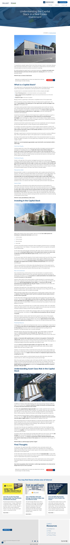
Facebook (32, 541)
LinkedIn (37, 541)
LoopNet (22, 430)
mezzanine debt (45, 453)
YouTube (35, 541)
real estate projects (32, 260)
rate (15, 119)
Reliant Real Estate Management (22, 364)
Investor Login (48, 2)
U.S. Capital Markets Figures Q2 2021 (27, 408)
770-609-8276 (62, 2)
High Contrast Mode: (34, 544)
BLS (32, 312)
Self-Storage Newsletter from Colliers (29, 282)
